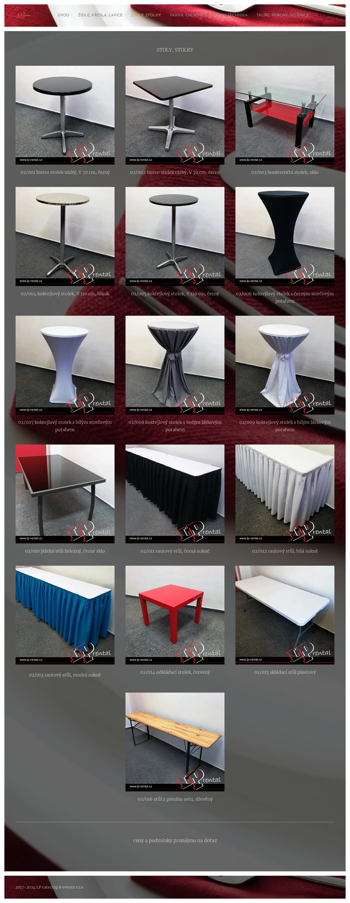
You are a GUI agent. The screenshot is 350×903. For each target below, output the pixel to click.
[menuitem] (97, 15)
